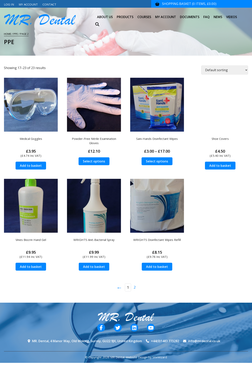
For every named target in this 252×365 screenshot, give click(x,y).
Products (125, 14)
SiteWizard (159, 357)
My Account (28, 4)
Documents (189, 14)
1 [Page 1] (128, 287)
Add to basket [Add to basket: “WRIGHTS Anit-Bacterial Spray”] (94, 267)
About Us (105, 14)
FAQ (206, 14)
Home (7, 34)
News (218, 14)
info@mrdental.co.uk (204, 341)
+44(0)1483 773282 (165, 341)
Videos (231, 14)
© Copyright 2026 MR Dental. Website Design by (118, 357)
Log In (9, 4)
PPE (15, 34)
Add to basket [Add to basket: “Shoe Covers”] (220, 165)
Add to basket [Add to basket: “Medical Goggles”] (31, 165)
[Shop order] (224, 70)
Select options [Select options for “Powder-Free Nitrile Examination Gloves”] (94, 161)
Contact (49, 4)
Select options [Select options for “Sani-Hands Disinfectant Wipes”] (157, 161)
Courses (144, 14)
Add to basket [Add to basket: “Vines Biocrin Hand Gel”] (31, 267)
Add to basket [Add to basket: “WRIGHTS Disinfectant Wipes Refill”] (157, 267)
